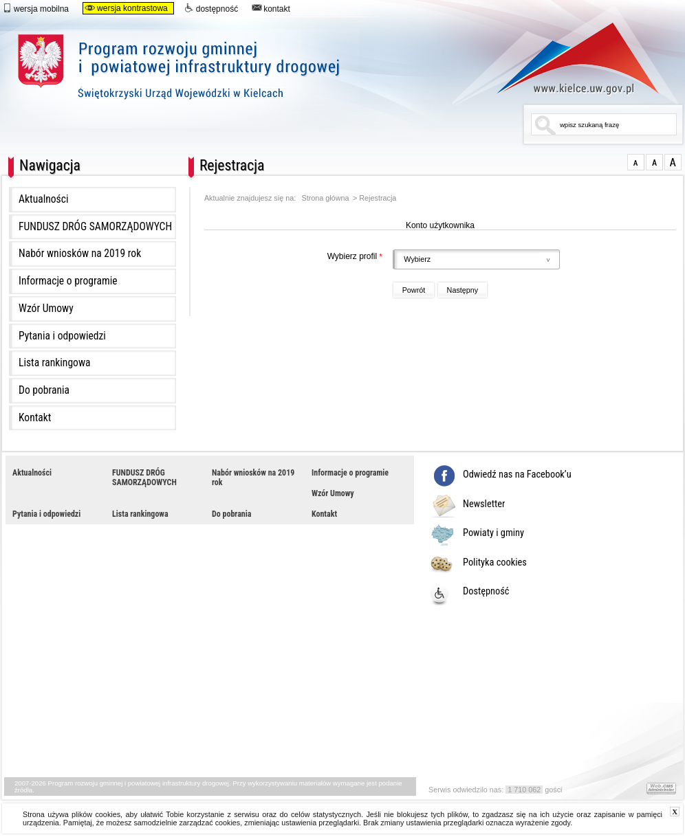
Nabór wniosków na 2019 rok (80, 253)
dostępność (211, 8)
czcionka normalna (635, 162)
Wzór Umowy (46, 308)
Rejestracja (377, 198)
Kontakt (35, 418)
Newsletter (484, 504)
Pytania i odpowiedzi (62, 336)
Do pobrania (44, 390)
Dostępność (486, 591)
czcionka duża (673, 162)
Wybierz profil (295, 256)
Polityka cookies (495, 563)
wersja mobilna (35, 8)
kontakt (271, 8)
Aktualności (44, 199)
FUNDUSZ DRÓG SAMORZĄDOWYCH (95, 227)
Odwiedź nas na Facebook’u (517, 475)
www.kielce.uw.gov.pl (568, 58)
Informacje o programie (68, 281)
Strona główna (325, 198)
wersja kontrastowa (126, 8)
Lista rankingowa (55, 363)
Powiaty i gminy (493, 533)
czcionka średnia (654, 162)
